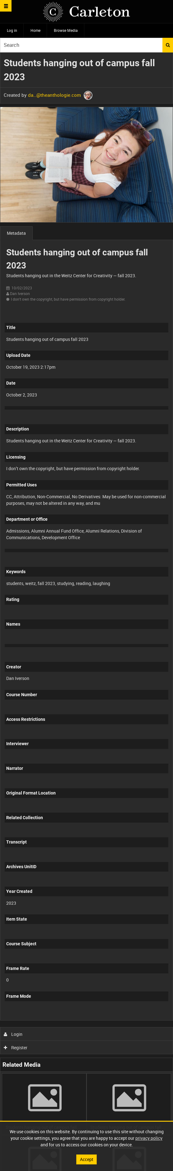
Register (16, 1047)
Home (35, 30)
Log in (12, 30)
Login (13, 1034)
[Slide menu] (6, 6)
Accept (86, 1159)
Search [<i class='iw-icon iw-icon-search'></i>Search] (168, 45)
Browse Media (66, 30)
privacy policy (148, 1138)
